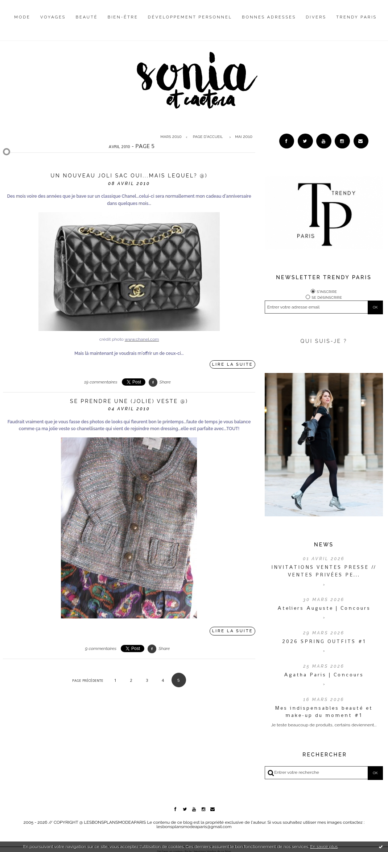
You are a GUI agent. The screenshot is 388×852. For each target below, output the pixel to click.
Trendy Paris (356, 17)
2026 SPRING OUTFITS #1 (324, 642)
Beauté (87, 17)
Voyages (53, 17)
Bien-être (123, 17)
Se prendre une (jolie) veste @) (129, 401)
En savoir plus (324, 846)
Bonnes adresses (269, 17)
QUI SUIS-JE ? (324, 342)
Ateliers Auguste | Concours (324, 609)
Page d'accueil (208, 136)
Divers (316, 17)
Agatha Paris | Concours (324, 676)
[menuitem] (22, 22)
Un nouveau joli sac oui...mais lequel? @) (128, 176)
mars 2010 (170, 136)
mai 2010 (243, 136)
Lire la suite (232, 364)
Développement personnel (190, 17)
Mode (22, 17)
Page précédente (87, 680)
